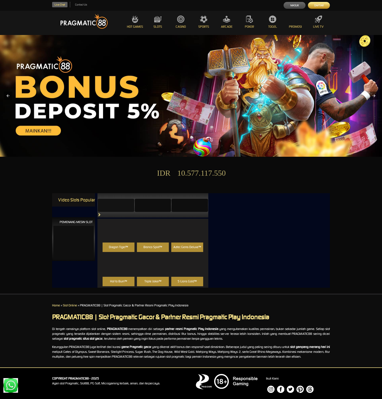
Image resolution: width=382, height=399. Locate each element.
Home (56, 305)
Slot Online (70, 305)
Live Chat (60, 4)
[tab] (116, 205)
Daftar (319, 5)
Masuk (294, 5)
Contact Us (81, 4)
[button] (8, 96)
